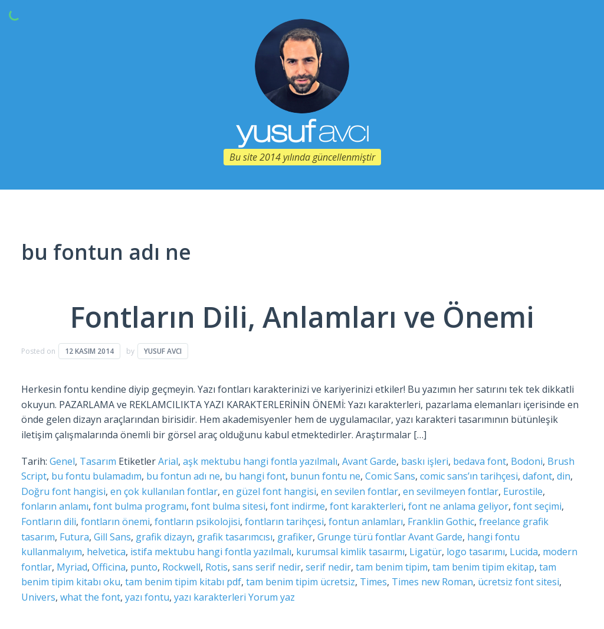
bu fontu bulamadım (96, 476)
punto (143, 566)
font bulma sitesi (228, 506)
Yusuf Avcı (163, 351)
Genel (62, 461)
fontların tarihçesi (284, 521)
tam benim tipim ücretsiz (300, 581)
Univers (38, 597)
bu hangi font (255, 476)
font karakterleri (366, 506)
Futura (74, 536)
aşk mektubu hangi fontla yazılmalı (260, 461)
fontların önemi (115, 521)
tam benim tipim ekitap (483, 566)
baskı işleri (424, 461)
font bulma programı (139, 506)
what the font (90, 597)
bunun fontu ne (325, 476)
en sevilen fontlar (359, 491)
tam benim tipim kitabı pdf (183, 581)
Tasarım (98, 461)
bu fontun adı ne (183, 476)
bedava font (479, 461)
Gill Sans (112, 536)
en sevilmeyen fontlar (450, 491)
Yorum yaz (271, 597)
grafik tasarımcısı (235, 536)
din (563, 476)
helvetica (106, 551)
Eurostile (523, 491)
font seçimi (537, 506)
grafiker (295, 536)
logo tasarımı (476, 551)
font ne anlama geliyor (458, 506)
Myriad (72, 566)
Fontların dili (48, 521)
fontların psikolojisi (197, 521)
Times (373, 581)
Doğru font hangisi (63, 491)
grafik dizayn (164, 536)
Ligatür (425, 551)
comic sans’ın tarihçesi (469, 476)
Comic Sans (390, 476)
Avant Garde (369, 461)
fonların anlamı (54, 506)
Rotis (216, 566)
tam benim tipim (392, 566)
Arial (168, 461)
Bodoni (527, 461)
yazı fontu (147, 597)
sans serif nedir (266, 566)
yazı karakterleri (210, 597)
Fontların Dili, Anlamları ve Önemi (302, 317)
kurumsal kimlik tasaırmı (350, 551)
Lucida (524, 551)
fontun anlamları (366, 521)
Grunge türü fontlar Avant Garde (389, 536)
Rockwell (181, 566)
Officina (109, 566)
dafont (537, 476)
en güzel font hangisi (269, 491)
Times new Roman (432, 581)
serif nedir (328, 566)
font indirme (297, 506)
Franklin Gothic (441, 521)
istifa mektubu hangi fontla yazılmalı (210, 551)
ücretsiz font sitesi (518, 581)
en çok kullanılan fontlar (164, 491)
